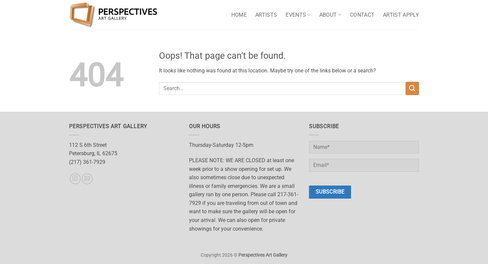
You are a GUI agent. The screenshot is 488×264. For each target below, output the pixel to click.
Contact (362, 15)
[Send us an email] (87, 178)
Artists (266, 15)
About (330, 15)
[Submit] (412, 88)
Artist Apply (401, 15)
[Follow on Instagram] (75, 178)
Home (239, 15)
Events (298, 15)
